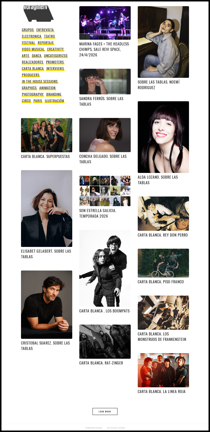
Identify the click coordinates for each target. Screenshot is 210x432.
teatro (49, 36)
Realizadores (32, 61)
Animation (47, 87)
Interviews (55, 68)
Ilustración (54, 100)
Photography (33, 94)
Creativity (55, 49)
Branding (53, 94)
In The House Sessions (40, 81)
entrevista (45, 29)
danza (36, 55)
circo (26, 100)
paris (37, 100)
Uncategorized (55, 55)
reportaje (46, 42)
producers (31, 74)
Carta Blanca (33, 68)
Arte (25, 55)
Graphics (29, 87)
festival (28, 42)
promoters (55, 61)
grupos (28, 29)
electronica (31, 36)
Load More (105, 411)
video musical (33, 49)
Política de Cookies (116, 428)
